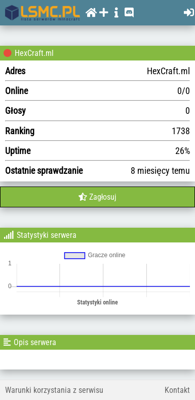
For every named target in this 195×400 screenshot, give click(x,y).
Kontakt (177, 390)
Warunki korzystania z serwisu (54, 390)
